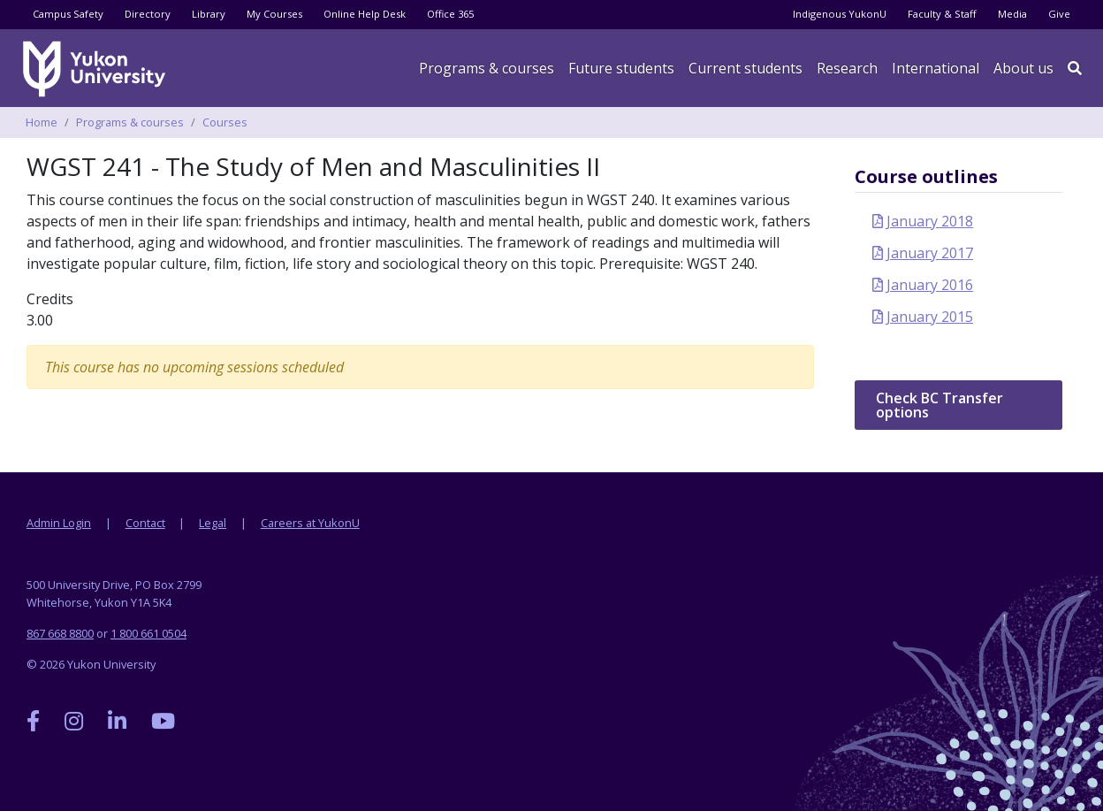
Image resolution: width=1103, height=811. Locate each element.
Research (847, 68)
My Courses (274, 13)
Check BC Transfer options (939, 405)
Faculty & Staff (942, 13)
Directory (148, 13)
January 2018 (929, 221)
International (935, 68)
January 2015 (929, 316)
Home (41, 122)
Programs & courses (486, 68)
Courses (224, 122)
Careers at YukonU (310, 523)
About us (1023, 68)
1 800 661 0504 (148, 633)
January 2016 (929, 285)
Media (1012, 13)
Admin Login (59, 523)
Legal (212, 523)
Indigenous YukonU (839, 13)
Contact (145, 523)
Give (1059, 13)
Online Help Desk (364, 13)
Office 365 (450, 13)
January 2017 (929, 253)
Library (208, 13)
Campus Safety (68, 13)
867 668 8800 (60, 633)
